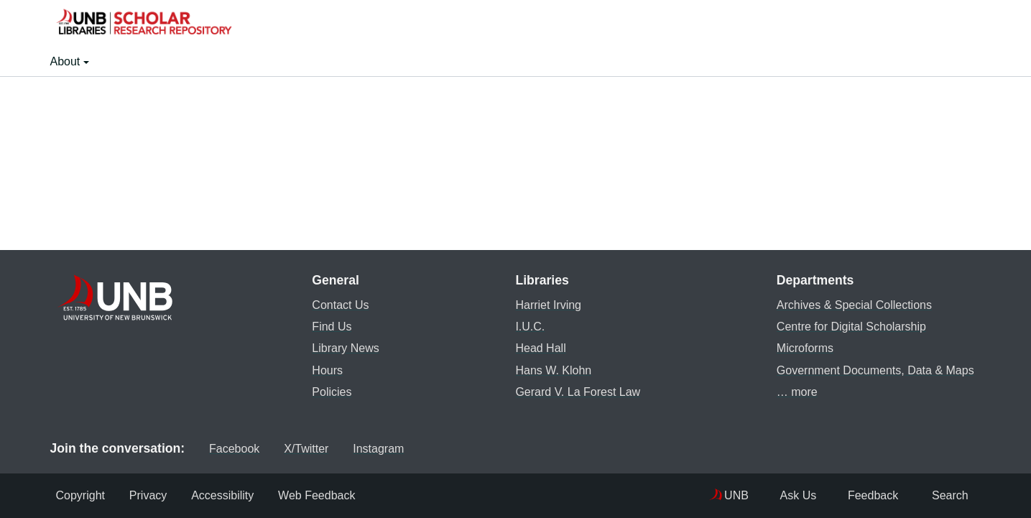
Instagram (372, 448)
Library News (342, 347)
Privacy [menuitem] (151, 495)
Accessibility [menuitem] (228, 495)
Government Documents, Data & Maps (872, 370)
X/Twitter (293, 448)
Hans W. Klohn (550, 370)
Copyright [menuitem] (80, 495)
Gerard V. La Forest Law (574, 391)
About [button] (67, 62)
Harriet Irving (545, 304)
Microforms (802, 347)
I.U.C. (527, 326)
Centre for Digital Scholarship (848, 326)
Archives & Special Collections (851, 304)
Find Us (328, 326)
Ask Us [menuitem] (766, 495)
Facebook (217, 448)
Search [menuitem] (940, 495)
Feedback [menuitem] (853, 495)
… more (794, 391)
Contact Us (337, 304)
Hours (324, 370)
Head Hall (537, 347)
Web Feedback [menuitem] (325, 495)
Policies (328, 391)
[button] (143, 24)
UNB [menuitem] (702, 495)
